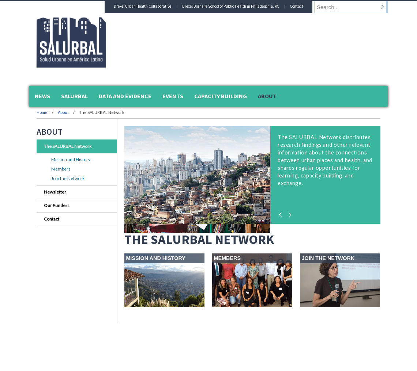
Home (42, 112)
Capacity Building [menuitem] (220, 96)
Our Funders (57, 205)
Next (289, 212)
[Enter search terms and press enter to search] (354, 7)
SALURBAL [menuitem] (74, 96)
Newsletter (55, 192)
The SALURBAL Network (67, 146)
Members (61, 169)
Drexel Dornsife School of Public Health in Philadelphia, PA (237, 6)
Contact (303, 6)
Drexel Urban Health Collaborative (149, 6)
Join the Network (67, 178)
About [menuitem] (267, 96)
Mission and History (70, 159)
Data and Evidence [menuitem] (125, 96)
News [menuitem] (42, 96)
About (64, 112)
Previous (281, 212)
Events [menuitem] (172, 96)
